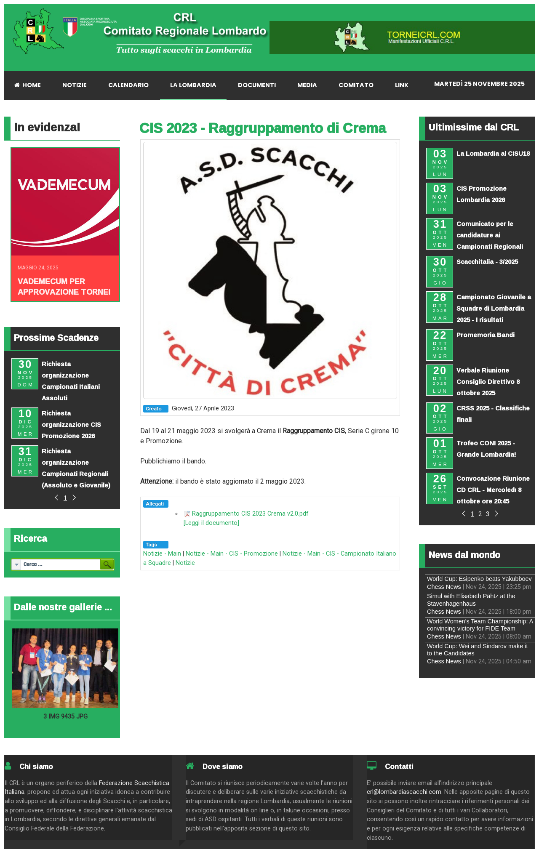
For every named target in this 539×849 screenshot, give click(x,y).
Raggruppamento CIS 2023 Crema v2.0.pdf (250, 513)
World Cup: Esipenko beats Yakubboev (479, 578)
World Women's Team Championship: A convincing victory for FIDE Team (480, 625)
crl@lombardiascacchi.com (404, 792)
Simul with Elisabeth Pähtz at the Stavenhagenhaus (471, 600)
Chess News (444, 586)
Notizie (185, 563)
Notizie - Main (162, 553)
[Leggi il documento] (211, 523)
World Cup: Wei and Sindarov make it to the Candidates (477, 650)
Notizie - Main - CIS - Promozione (232, 553)
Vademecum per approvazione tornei (64, 286)
